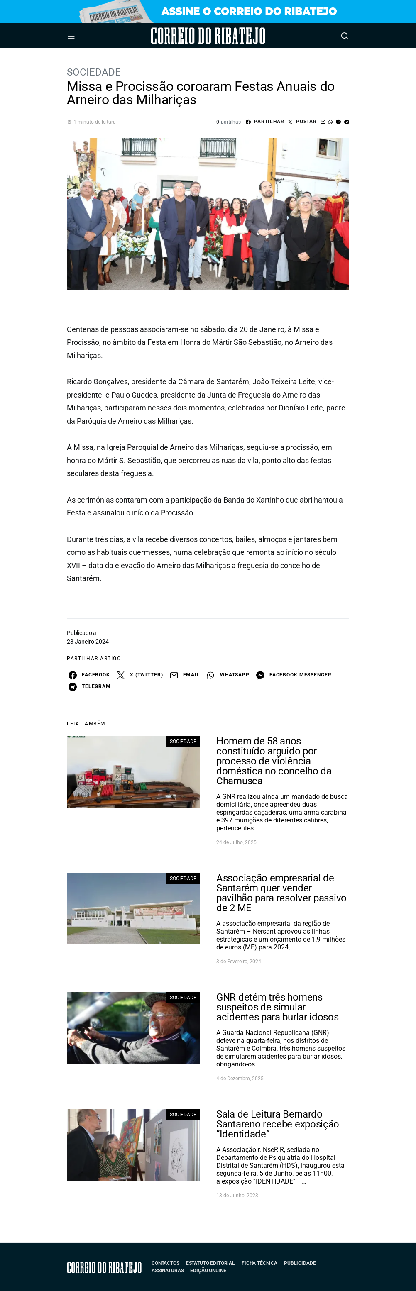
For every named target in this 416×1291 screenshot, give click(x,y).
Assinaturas (168, 1271)
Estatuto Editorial (210, 1263)
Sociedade (94, 72)
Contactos (165, 1263)
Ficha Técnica (259, 1263)
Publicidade (300, 1263)
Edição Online (208, 1271)
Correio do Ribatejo (185, 36)
